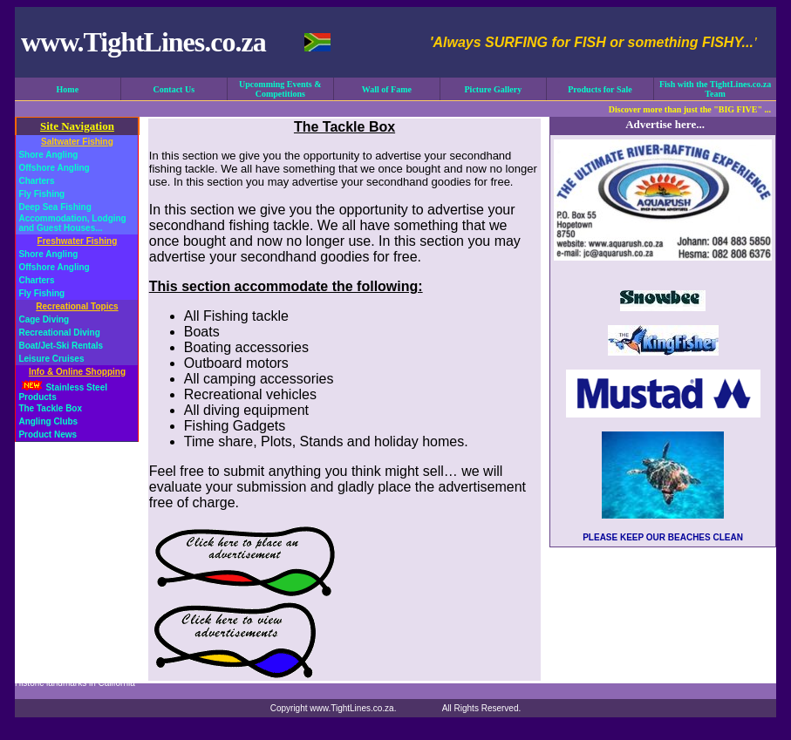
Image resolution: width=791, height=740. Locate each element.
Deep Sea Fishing (54, 207)
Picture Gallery (493, 89)
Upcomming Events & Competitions (280, 88)
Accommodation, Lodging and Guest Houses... (72, 223)
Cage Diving (43, 319)
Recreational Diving (58, 332)
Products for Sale (600, 89)
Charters (36, 181)
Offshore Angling (53, 168)
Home (68, 89)
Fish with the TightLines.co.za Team (715, 88)
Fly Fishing (41, 194)
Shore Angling (48, 155)
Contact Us (174, 89)
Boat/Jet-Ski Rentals (60, 345)
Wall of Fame (387, 89)
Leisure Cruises (51, 358)
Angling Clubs (48, 421)
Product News (47, 434)
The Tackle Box (50, 408)
